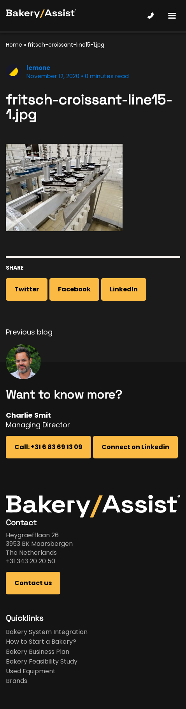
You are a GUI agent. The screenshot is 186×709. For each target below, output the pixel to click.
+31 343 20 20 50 (30, 561)
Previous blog (29, 332)
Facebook (74, 289)
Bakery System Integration (47, 631)
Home (14, 45)
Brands (16, 680)
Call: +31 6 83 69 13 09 (48, 446)
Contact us (33, 582)
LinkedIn (124, 289)
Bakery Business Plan (37, 651)
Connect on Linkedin (135, 446)
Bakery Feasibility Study (41, 661)
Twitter (26, 289)
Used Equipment (31, 671)
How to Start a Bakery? (41, 641)
